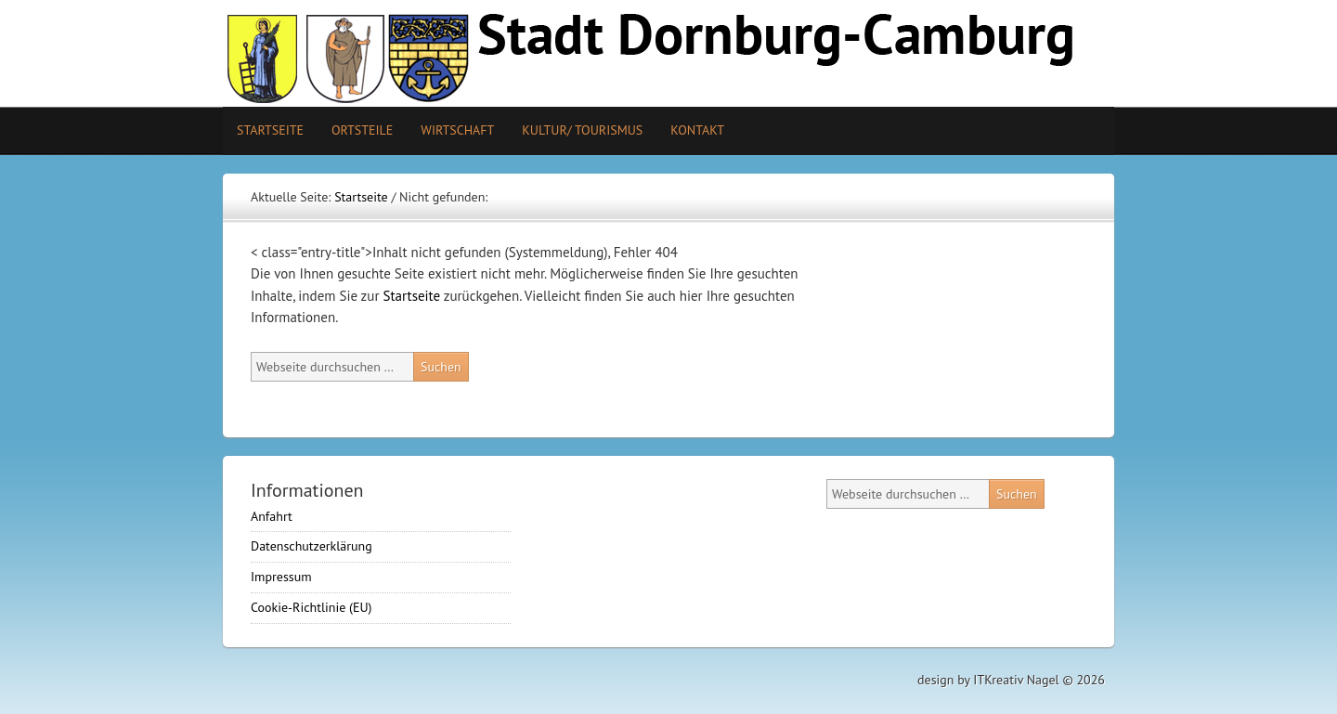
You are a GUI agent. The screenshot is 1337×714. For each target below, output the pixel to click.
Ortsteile (355, 130)
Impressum (281, 576)
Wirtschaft (457, 130)
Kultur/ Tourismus (575, 130)
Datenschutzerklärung (311, 546)
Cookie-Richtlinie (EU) (311, 607)
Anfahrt (271, 516)
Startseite (270, 130)
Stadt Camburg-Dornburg (668, 53)
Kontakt (697, 130)
